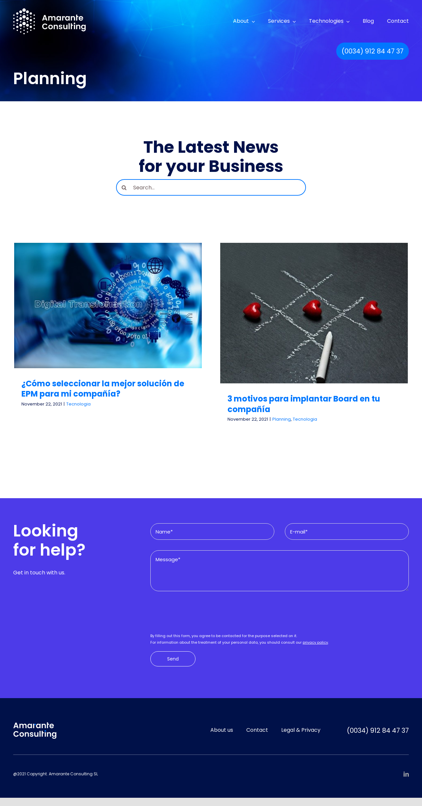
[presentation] (200, 615)
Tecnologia (78, 404)
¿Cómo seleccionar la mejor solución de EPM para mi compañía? (102, 388)
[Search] (124, 187)
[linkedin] (406, 774)
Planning (281, 419)
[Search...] (211, 187)
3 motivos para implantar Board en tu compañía (303, 403)
